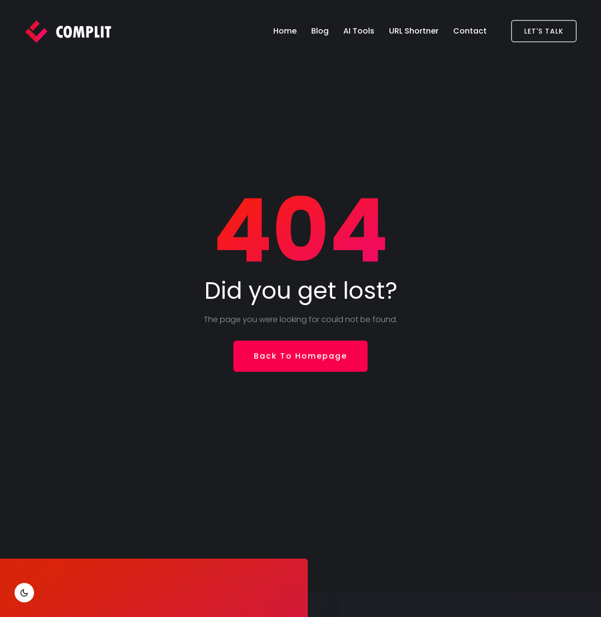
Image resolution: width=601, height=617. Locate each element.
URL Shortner (414, 30)
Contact (470, 30)
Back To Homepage (300, 356)
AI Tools (358, 30)
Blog (320, 30)
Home (285, 30)
